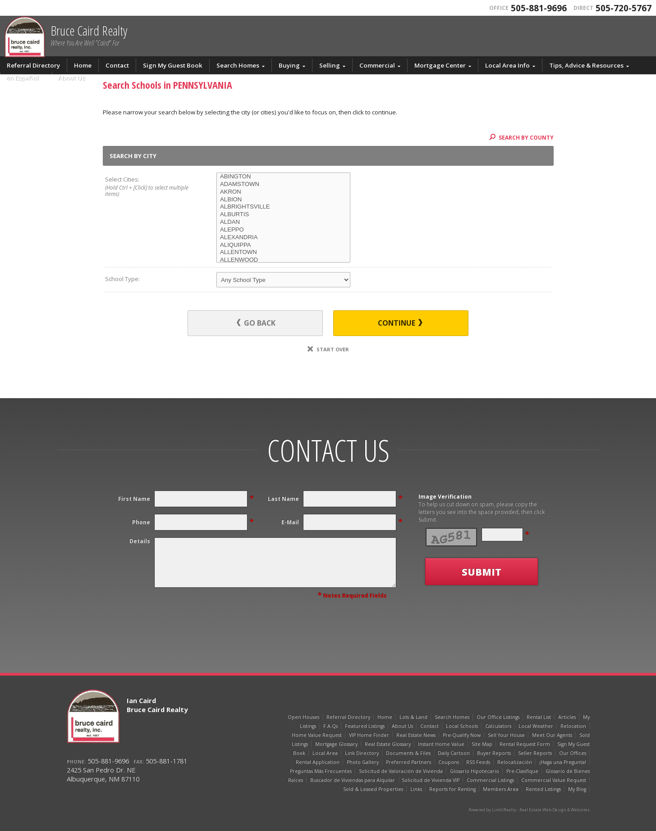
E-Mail (290, 522)
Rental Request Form (525, 744)
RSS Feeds (478, 762)
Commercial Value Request (553, 780)
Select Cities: (149, 187)
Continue (400, 323)
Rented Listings (543, 789)
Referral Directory (33, 65)
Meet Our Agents (552, 735)
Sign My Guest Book (172, 65)
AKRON (283, 192)
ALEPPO (283, 230)
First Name (134, 499)
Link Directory (362, 753)
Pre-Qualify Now (462, 735)
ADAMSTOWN (283, 184)
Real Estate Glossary (388, 744)
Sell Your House (506, 735)
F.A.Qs (330, 726)
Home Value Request (317, 735)
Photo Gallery (363, 762)
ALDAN (283, 222)
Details (139, 541)
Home (83, 65)
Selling (329, 65)
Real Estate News (416, 735)
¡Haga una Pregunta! (562, 762)
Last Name (283, 499)
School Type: (122, 279)
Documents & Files (408, 753)
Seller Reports (535, 753)
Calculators (498, 726)
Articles (567, 717)
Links (416, 789)
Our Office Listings (498, 717)
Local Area (325, 753)
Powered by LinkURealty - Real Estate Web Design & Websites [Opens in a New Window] (529, 810)
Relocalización (514, 762)
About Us (72, 79)
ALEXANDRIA (283, 237)
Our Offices (572, 753)
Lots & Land (413, 717)
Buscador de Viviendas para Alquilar (353, 780)
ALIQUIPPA (283, 245)
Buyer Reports (494, 753)
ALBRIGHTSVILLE (283, 207)
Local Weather (535, 726)
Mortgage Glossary (336, 744)
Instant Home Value (441, 744)
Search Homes (237, 65)
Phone (141, 522)
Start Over (328, 349)
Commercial (377, 65)
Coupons (448, 762)
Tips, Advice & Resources (586, 65)
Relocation (573, 726)
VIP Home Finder (369, 735)
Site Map (482, 744)
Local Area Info (507, 65)
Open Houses (303, 717)
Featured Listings (365, 726)
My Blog (577, 789)
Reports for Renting (452, 789)
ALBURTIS (283, 214)
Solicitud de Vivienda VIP (430, 780)
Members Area (500, 789)
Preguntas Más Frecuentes (321, 771)
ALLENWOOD (283, 260)
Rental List (539, 717)
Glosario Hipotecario (474, 771)
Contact (117, 65)
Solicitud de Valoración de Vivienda (401, 771)
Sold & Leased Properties (373, 789)
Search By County (521, 137)
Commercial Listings (490, 780)
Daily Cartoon (454, 753)
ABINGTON (283, 177)
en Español (23, 79)
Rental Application (317, 762)
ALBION (283, 200)
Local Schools (462, 726)
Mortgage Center (440, 65)
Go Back (256, 323)
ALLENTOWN (283, 252)
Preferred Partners (408, 762)
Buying (289, 65)
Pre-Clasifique (522, 771)
